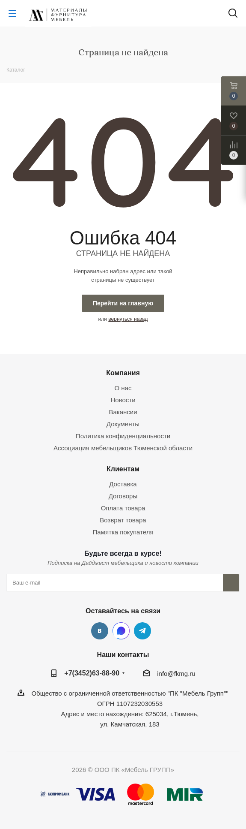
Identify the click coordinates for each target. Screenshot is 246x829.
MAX (121, 630)
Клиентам (123, 469)
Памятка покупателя (122, 532)
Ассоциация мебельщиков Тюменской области (123, 448)
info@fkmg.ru (176, 673)
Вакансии (123, 412)
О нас (123, 388)
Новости (122, 400)
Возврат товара (123, 520)
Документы (123, 424)
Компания (123, 373)
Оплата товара (123, 508)
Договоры (123, 496)
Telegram (142, 630)
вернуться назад (128, 319)
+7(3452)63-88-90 (91, 673)
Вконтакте (99, 630)
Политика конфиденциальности (123, 436)
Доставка (122, 484)
